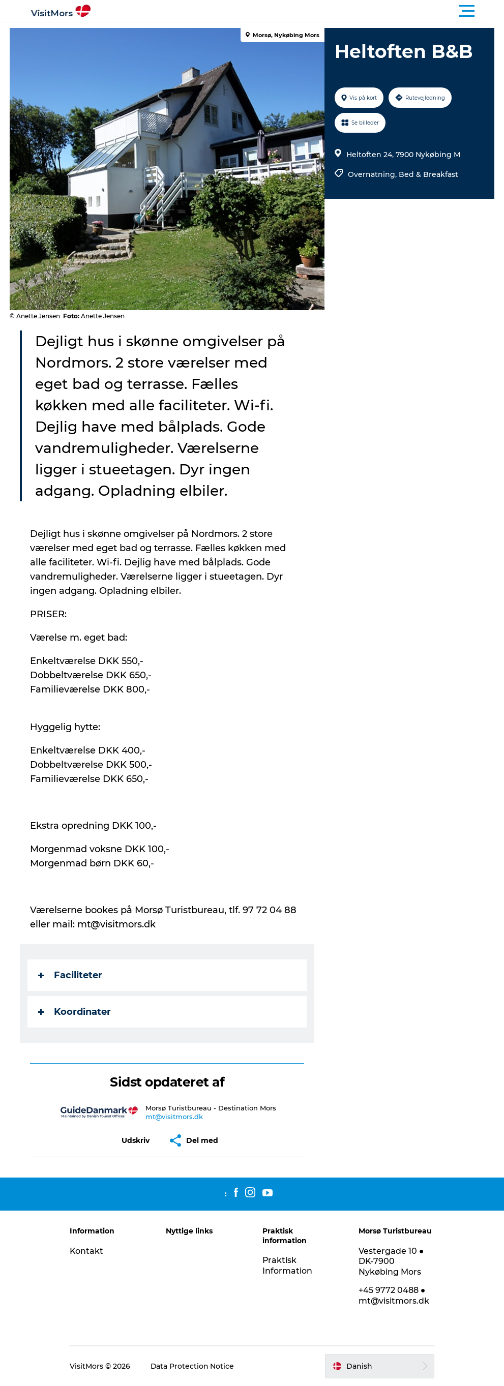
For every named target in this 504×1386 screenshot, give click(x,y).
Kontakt (89, 1251)
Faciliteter (71, 975)
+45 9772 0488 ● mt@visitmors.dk (393, 1295)
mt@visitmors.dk (174, 1116)
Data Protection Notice (195, 1366)
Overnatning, (373, 174)
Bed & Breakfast (428, 174)
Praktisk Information (287, 1265)
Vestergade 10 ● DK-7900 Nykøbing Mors (390, 1261)
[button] (298, 11)
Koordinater (75, 1011)
